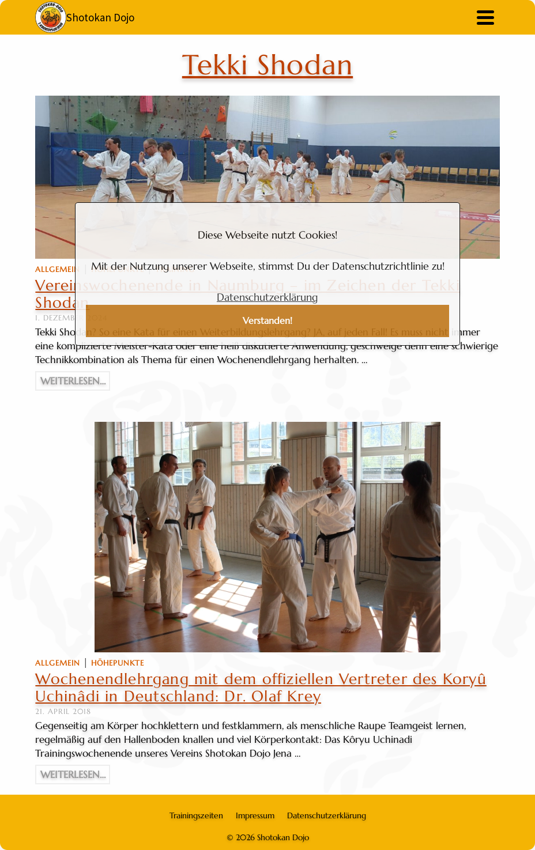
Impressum (255, 815)
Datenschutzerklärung (267, 297)
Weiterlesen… (73, 381)
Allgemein (57, 269)
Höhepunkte (117, 663)
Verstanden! (267, 321)
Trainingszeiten (196, 815)
